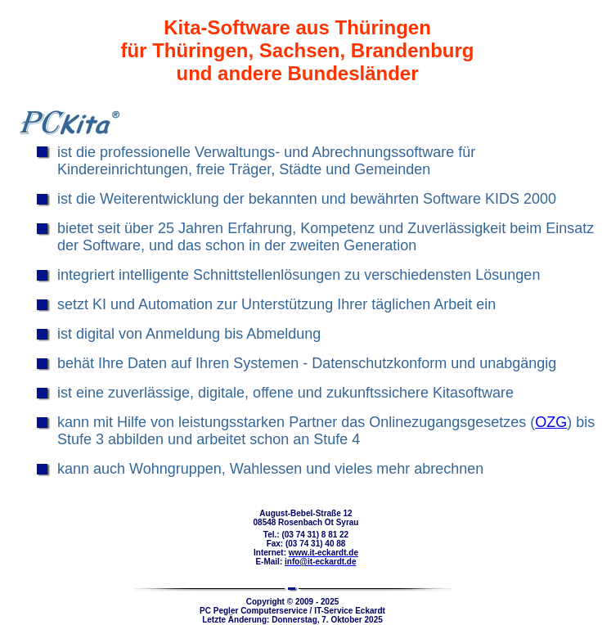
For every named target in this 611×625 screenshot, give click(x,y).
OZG (551, 422)
